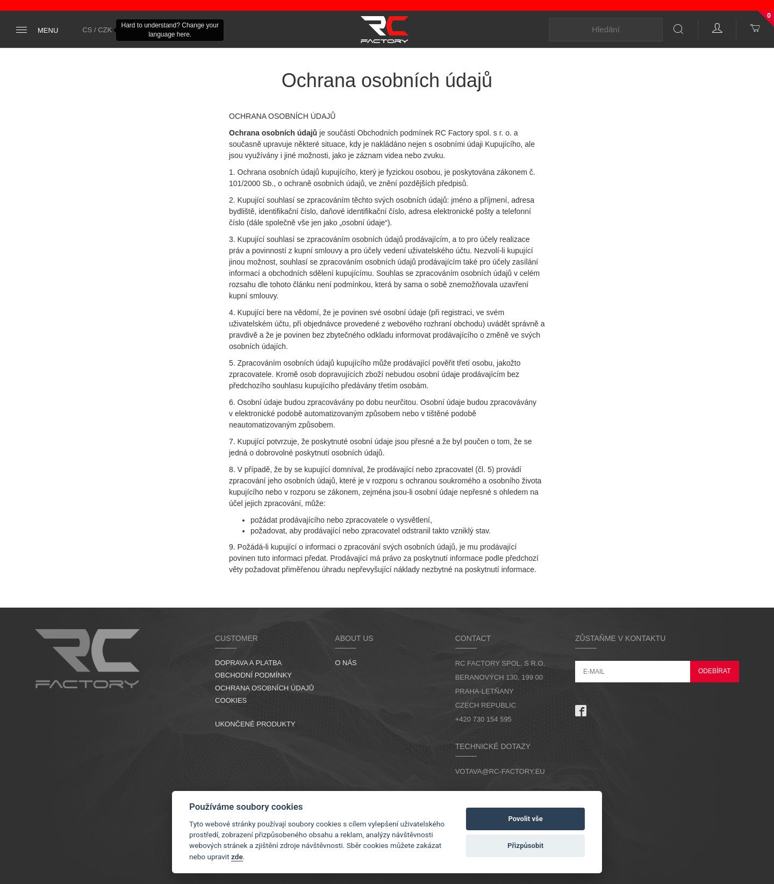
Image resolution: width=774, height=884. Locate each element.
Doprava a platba (248, 663)
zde (237, 856)
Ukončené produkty (255, 724)
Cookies (231, 700)
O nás (345, 663)
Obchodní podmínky (253, 675)
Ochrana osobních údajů (264, 688)
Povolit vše (525, 819)
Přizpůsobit (525, 846)
